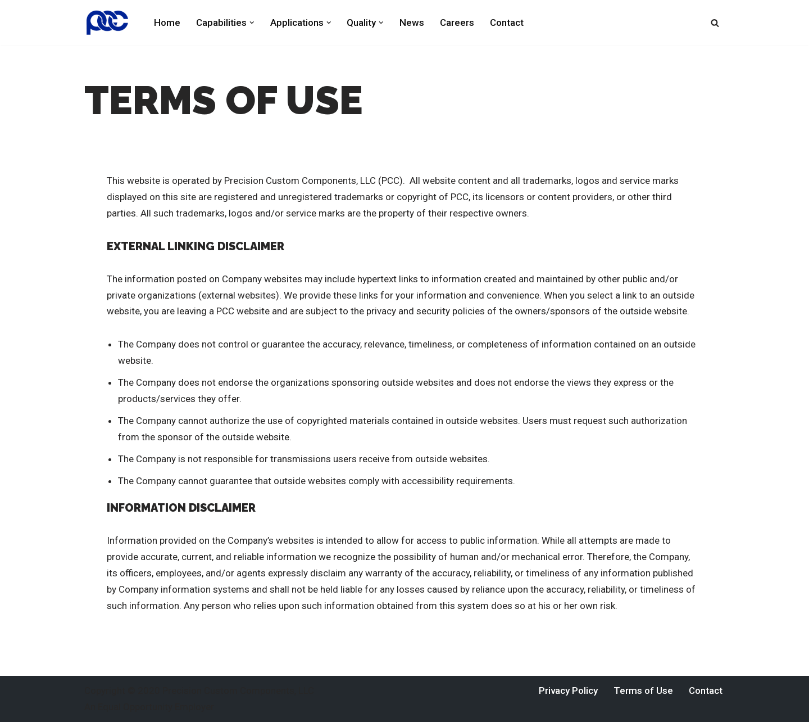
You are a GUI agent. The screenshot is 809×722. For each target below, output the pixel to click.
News (411, 22)
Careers (457, 22)
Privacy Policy (568, 690)
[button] (251, 22)
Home (167, 22)
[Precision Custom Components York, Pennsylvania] (109, 22)
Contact (507, 22)
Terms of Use (643, 690)
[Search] (715, 23)
